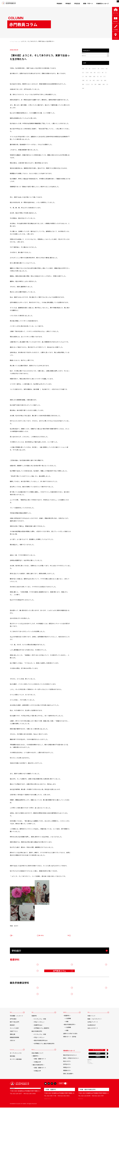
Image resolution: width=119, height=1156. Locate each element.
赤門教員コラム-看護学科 (42, 1067)
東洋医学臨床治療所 (93, 1109)
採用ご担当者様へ (69, 1113)
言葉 (99, 81)
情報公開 (12, 1073)
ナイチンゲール (87, 85)
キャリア (86, 106)
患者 (85, 110)
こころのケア (87, 89)
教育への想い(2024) (88, 56)
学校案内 (59, 3)
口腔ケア (92, 110)
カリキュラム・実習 (41, 1058)
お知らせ (12, 1079)
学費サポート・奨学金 (70, 1076)
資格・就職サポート (41, 1100)
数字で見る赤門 (14, 1061)
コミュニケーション (88, 81)
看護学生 (92, 114)
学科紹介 (68, 3)
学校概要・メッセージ (16, 1055)
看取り (103, 89)
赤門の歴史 (13, 1058)
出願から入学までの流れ (71, 1073)
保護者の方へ (67, 1110)
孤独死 (96, 89)
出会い (97, 85)
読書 (99, 77)
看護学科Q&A (39, 1064)
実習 (85, 114)
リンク (89, 1112)
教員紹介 (12, 1064)
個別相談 (12, 1097)
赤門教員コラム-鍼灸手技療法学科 (45, 1083)
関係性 (100, 114)
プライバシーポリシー (94, 1118)
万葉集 (85, 77)
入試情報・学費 (68, 1050)
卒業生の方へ (67, 1106)
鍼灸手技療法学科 (37, 1070)
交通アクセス (14, 1070)
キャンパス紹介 (14, 1067)
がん (102, 93)
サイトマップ (91, 1115)
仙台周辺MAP (92, 1064)
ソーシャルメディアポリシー (96, 1120)
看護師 (105, 118)
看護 (99, 118)
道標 (95, 93)
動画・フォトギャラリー (95, 1058)
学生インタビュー (40, 1061)
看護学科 (96, 122)
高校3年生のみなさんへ (70, 1094)
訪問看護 (94, 106)
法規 (93, 101)
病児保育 (86, 101)
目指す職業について (38, 1094)
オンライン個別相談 (16, 1100)
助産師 (85, 126)
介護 (85, 97)
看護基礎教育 (87, 122)
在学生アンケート (93, 1061)
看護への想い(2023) (88, 62)
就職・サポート (88, 3)
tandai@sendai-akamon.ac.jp (53, 1147)
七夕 (92, 77)
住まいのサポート (93, 1067)
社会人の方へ (67, 1100)
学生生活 (77, 3)
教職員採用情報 (14, 1076)
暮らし (102, 106)
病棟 (100, 101)
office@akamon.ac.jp (85, 1147)
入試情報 (68, 1058)
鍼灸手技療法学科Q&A (41, 1079)
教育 (104, 122)
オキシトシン (87, 93)
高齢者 (91, 97)
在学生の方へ (67, 1103)
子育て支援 (100, 97)
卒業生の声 (38, 1103)
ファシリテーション (88, 118)
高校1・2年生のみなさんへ (71, 1097)
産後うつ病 (101, 110)
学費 (67, 1061)
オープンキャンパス (16, 1090)
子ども (104, 85)
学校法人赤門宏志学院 (18, 1138)
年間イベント (92, 1055)
